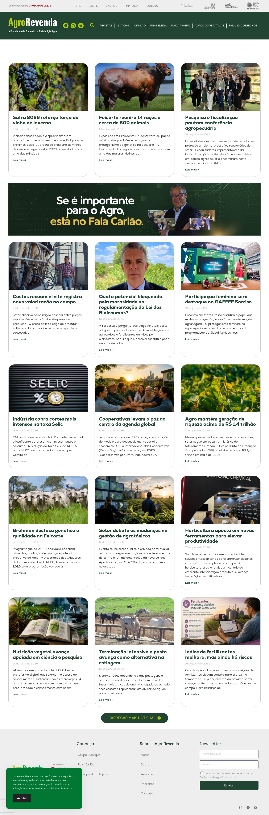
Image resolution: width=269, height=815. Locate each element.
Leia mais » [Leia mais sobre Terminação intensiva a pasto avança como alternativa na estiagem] (106, 699)
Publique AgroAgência (94, 774)
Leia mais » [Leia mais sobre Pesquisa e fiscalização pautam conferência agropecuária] (192, 169)
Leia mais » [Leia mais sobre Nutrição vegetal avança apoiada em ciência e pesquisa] (19, 694)
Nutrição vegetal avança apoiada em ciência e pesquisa (47, 654)
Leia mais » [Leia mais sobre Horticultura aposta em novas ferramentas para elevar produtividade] (192, 582)
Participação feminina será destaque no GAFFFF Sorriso (218, 299)
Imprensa (131, 5)
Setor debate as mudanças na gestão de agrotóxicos (133, 533)
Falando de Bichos (243, 25)
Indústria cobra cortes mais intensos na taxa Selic (44, 421)
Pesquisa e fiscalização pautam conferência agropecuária (211, 122)
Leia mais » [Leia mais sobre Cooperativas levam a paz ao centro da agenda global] (106, 461)
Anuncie (111, 5)
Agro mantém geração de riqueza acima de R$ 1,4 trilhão (220, 421)
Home (77, 5)
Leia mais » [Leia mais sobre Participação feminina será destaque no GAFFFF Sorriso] (192, 339)
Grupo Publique (89, 755)
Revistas (105, 25)
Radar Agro (180, 25)
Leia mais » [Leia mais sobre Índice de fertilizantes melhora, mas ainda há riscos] (192, 694)
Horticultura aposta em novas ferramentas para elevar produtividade (219, 535)
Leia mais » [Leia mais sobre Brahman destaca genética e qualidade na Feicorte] (19, 573)
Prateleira (158, 25)
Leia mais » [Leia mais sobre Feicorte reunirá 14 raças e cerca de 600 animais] (106, 160)
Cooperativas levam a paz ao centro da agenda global (132, 421)
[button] (134, 718)
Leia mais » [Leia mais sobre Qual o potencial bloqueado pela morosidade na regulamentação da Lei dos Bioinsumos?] (106, 349)
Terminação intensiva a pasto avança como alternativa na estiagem (133, 657)
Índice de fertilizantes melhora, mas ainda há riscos (218, 654)
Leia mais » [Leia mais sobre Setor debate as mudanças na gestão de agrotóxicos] (106, 573)
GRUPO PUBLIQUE (40, 5)
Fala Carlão (86, 764)
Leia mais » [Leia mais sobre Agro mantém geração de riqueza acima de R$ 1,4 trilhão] (192, 461)
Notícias (123, 25)
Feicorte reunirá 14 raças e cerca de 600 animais (129, 120)
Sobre (94, 5)
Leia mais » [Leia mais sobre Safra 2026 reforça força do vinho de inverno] (19, 160)
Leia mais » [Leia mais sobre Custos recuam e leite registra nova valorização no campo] (19, 339)
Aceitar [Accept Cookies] (22, 798)
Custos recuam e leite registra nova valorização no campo (47, 299)
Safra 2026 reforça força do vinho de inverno (46, 120)
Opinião (140, 25)
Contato (152, 5)
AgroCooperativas (209, 25)
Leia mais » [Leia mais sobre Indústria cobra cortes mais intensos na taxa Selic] (19, 461)
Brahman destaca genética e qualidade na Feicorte (46, 533)
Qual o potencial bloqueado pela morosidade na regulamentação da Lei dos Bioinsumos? (130, 305)
